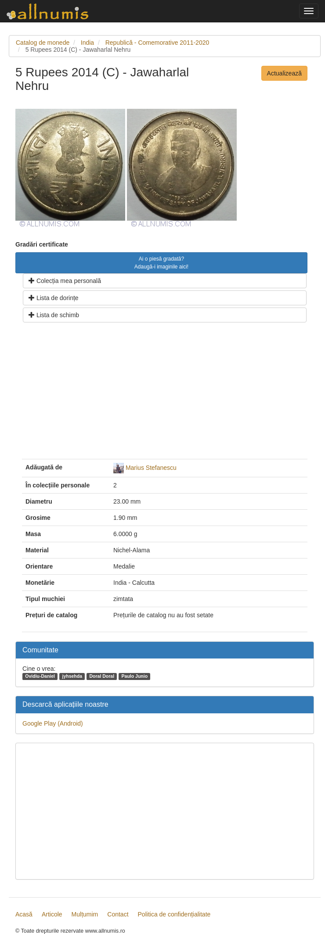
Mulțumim (85, 914)
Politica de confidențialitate (174, 914)
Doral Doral (101, 676)
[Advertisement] (164, 394)
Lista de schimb (54, 314)
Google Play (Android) (52, 723)
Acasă (23, 914)
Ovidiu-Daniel (40, 676)
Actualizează (284, 73)
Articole (52, 914)
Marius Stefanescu (151, 467)
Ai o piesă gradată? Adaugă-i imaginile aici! (161, 263)
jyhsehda (72, 676)
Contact (117, 914)
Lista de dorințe (54, 297)
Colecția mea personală (65, 280)
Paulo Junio (135, 676)
